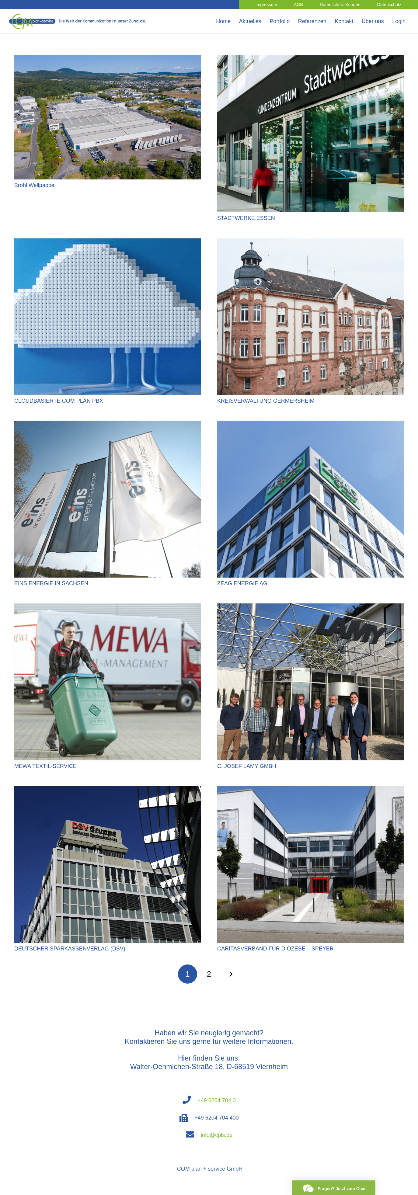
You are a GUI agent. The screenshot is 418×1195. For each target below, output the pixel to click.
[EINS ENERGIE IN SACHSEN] (107, 425)
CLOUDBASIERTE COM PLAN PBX (58, 401)
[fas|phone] (189, 1100)
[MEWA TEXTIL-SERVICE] (107, 608)
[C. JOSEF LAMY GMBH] (310, 608)
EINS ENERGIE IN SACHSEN (51, 583)
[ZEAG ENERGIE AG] (310, 425)
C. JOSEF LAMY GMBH (246, 766)
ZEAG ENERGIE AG (242, 583)
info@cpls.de (216, 1135)
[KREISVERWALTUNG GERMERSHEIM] (310, 242)
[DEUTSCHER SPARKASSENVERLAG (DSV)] (107, 790)
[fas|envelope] (193, 1135)
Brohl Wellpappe (34, 185)
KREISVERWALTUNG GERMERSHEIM (266, 401)
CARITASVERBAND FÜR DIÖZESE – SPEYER (275, 949)
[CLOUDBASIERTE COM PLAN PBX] (107, 242)
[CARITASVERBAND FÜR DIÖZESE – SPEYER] (310, 790)
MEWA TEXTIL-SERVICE (45, 766)
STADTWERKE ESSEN (246, 218)
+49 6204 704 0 (216, 1100)
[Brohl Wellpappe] (107, 60)
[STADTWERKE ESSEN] (310, 60)
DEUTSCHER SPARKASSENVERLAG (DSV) (69, 949)
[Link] (78, 21)
